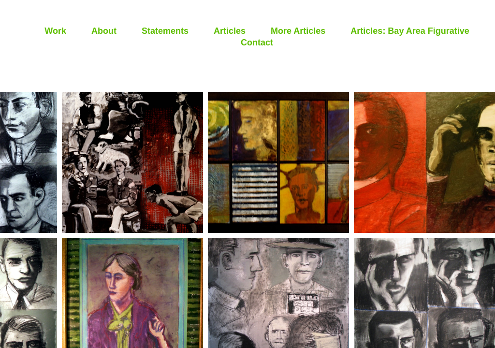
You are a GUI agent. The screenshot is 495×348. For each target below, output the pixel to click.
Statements (165, 31)
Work (55, 31)
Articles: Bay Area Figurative (409, 31)
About (103, 31)
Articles (230, 31)
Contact (257, 42)
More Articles (298, 31)
